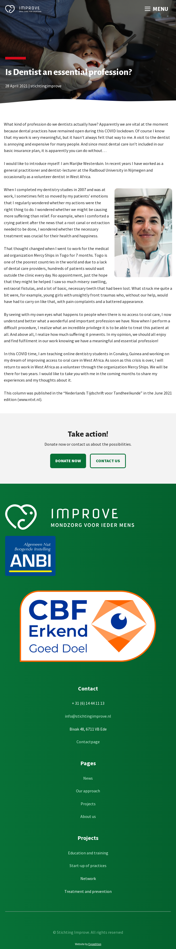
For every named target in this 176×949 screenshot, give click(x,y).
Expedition (94, 944)
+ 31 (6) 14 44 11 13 (88, 703)
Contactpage (88, 741)
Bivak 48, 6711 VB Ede (88, 729)
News (88, 778)
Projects (88, 803)
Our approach (88, 790)
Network (88, 878)
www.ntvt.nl (29, 399)
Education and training (88, 852)
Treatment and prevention (88, 891)
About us (88, 816)
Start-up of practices (88, 865)
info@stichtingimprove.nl (88, 716)
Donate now (68, 460)
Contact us (108, 460)
